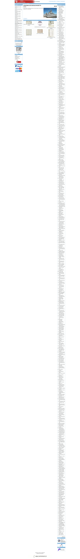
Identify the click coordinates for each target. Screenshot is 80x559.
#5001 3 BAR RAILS (61, 54)
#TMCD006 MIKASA (61, 19)
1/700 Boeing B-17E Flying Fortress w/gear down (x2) (62, 283)
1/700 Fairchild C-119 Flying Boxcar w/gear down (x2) (61, 410)
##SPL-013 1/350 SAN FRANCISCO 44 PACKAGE (62, 131)
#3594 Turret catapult (61, 408)
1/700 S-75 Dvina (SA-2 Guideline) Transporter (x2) (62, 92)
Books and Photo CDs (23, 3)
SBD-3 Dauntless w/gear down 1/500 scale (61, 72)
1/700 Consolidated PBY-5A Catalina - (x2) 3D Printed (62, 39)
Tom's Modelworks (42, 552)
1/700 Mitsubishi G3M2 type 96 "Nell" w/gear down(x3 (62, 42)
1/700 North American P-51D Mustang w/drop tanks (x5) (62, 419)
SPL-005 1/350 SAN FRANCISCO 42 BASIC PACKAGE (61, 474)
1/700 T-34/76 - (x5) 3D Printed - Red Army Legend (62, 267)
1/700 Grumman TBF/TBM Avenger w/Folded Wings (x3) (61, 429)
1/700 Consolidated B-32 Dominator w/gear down (62, 276)
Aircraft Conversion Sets (18, 20)
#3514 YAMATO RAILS (62, 76)
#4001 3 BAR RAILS (61, 507)
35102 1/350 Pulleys (61, 162)
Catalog (18, 3)
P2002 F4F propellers (62, 423)
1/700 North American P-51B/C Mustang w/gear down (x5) (62, 222)
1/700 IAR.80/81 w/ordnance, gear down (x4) (61, 234)
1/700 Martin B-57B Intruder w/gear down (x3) (61, 259)
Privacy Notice (17, 57)
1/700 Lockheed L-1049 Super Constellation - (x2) (61, 179)
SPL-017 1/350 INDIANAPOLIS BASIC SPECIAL (62, 477)
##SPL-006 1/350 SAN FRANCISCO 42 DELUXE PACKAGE (62, 325)
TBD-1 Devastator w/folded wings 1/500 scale (61, 89)
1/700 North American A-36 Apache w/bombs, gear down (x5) (62, 353)
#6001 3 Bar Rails (61, 534)
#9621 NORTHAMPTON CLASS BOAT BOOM (61, 295)
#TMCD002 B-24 (61, 512)
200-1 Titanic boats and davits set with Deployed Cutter (61, 168)
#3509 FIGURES (61, 40)
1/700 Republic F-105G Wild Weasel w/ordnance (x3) (62, 138)
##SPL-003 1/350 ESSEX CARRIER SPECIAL (61, 330)
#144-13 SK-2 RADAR (62, 144)
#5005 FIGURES (61, 159)
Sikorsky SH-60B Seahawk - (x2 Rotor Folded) (61, 257)
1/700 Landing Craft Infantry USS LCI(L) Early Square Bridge (61, 314)
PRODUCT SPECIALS (18, 39)
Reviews (58, 547)
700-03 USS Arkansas (62, 93)
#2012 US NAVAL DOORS (40, 33)
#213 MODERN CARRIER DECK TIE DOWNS (61, 392)
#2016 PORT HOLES (29, 35)
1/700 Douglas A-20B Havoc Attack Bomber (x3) (62, 442)
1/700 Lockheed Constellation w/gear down (61, 158)
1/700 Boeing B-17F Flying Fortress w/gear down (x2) (62, 164)
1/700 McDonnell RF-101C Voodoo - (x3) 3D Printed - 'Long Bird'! (62, 446)
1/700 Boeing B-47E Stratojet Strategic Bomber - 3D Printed (61, 451)
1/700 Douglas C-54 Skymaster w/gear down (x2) (61, 386)
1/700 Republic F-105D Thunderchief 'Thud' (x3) (62, 402)
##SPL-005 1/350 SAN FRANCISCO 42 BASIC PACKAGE (62, 176)
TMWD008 (28, 3)
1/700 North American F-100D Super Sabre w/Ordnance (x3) (62, 433)
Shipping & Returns (17, 56)
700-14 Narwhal (61, 265)
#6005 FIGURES (61, 347)
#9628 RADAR (61, 12)
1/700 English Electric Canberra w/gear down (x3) (62, 249)
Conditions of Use (17, 58)
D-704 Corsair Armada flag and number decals (62, 21)
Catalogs (16, 55)
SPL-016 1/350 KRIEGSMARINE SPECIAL (61, 211)
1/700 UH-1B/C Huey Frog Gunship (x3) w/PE (61, 108)
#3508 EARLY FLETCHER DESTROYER (61, 320)
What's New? (17, 46)
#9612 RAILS (60, 16)
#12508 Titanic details (62, 394)
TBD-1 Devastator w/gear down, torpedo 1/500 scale (62, 61)
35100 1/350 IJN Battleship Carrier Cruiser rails (61, 377)
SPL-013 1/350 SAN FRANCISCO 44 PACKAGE (61, 231)
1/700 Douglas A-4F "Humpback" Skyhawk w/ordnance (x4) (62, 311)
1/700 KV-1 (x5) (61, 270)
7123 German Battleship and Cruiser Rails (62, 134)
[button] (52, 1)
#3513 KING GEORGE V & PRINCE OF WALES (62, 106)
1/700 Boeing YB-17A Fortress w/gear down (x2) (62, 279)
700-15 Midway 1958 (61, 77)
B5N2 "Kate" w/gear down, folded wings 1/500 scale (61, 188)
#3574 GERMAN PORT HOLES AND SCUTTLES (61, 344)
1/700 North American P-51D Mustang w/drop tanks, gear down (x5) (62, 204)
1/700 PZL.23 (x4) (61, 440)
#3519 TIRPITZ (61, 379)
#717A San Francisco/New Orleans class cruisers (62, 83)
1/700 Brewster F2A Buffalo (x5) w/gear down (61, 262)
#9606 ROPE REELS (61, 300)
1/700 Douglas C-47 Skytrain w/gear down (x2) (61, 362)
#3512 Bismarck (61, 323)
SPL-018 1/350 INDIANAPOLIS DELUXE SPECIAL (61, 148)
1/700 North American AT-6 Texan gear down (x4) (62, 199)
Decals (16, 24)
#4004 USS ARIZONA (62, 511)
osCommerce (41, 553)
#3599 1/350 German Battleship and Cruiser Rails (62, 405)
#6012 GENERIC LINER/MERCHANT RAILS (61, 7)
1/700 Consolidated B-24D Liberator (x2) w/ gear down (62, 141)
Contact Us (16, 59)
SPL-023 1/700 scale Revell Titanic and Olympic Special (61, 413)
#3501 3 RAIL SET (61, 333)
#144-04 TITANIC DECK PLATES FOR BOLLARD (61, 481)
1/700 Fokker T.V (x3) (61, 27)
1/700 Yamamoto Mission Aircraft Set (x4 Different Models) (62, 227)
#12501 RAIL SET (61, 24)
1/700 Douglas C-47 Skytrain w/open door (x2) (61, 421)
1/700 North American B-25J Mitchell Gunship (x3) (62, 399)
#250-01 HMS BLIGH (61, 504)
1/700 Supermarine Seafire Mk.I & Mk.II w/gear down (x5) (61, 36)
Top (15, 3)
